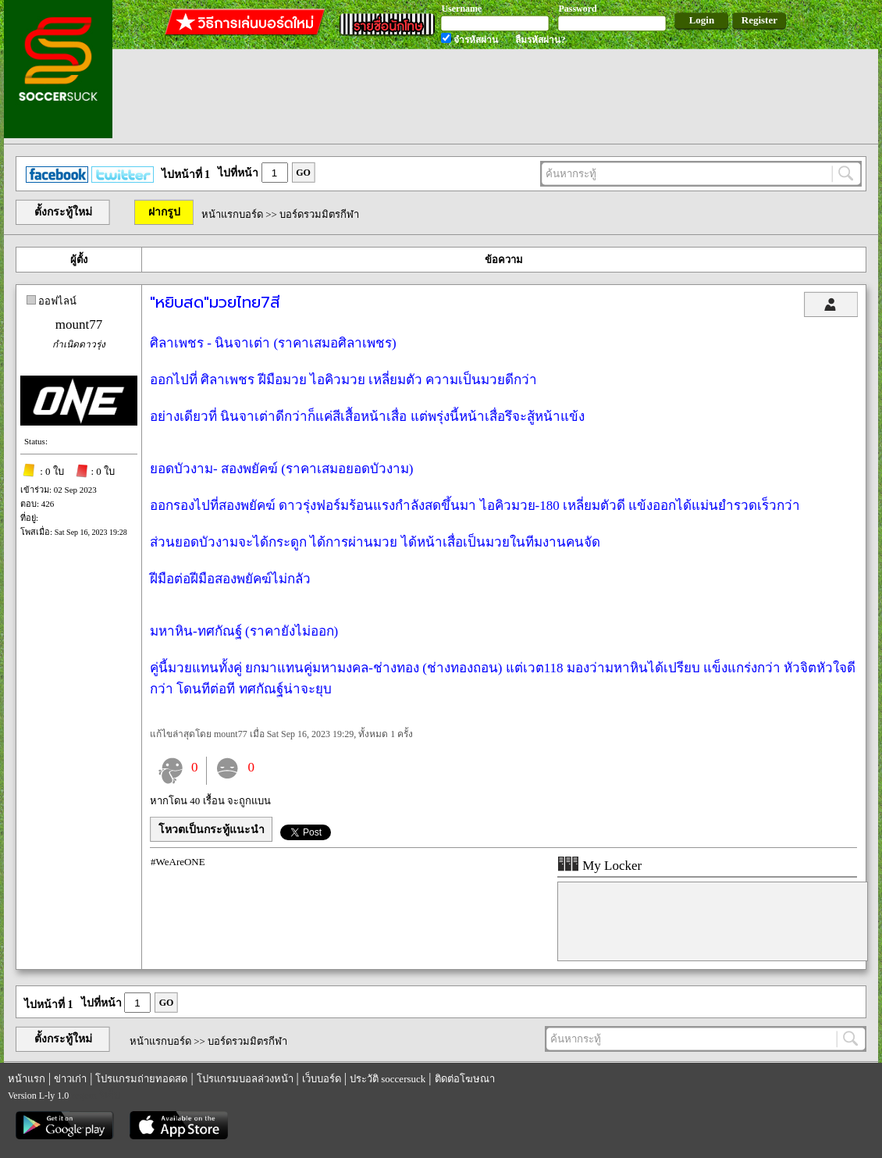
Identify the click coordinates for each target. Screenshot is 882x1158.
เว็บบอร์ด (321, 1079)
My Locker (599, 865)
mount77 (78, 324)
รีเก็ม (110, 1095)
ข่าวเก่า (70, 1079)
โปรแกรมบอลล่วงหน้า (245, 1079)
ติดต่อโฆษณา (465, 1079)
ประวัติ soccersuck (387, 1079)
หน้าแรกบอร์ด (232, 214)
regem (83, 1095)
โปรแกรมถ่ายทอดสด (141, 1079)
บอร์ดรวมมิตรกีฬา (319, 214)
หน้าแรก (26, 1079)
